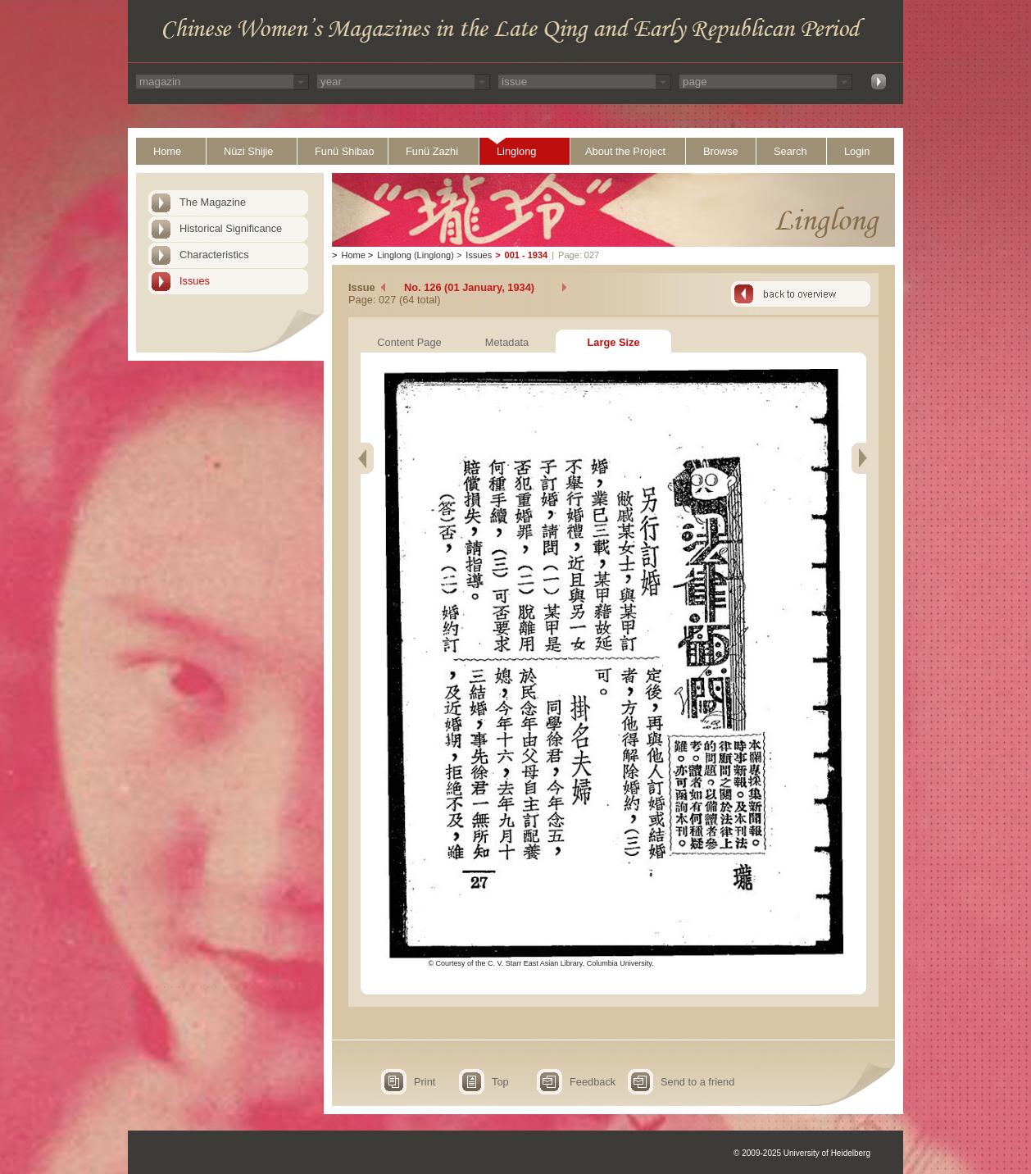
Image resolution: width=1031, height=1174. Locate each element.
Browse (720, 151)
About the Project (625, 151)
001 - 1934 (526, 255)
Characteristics (214, 254)
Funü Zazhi (432, 151)
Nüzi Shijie (248, 151)
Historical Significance (230, 228)
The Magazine (212, 202)
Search (790, 151)
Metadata (507, 342)
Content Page (409, 342)
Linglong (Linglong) (415, 255)
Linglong (516, 151)
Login (857, 151)
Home (167, 151)
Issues (194, 281)
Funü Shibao (345, 151)
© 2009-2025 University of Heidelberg (802, 1153)
